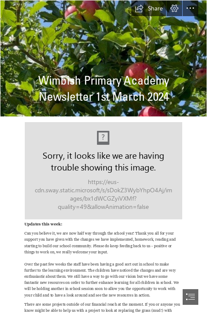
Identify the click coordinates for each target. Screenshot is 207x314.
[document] (103, 157)
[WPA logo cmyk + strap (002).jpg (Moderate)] (103, 171)
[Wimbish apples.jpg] (103, 58)
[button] (148, 8)
